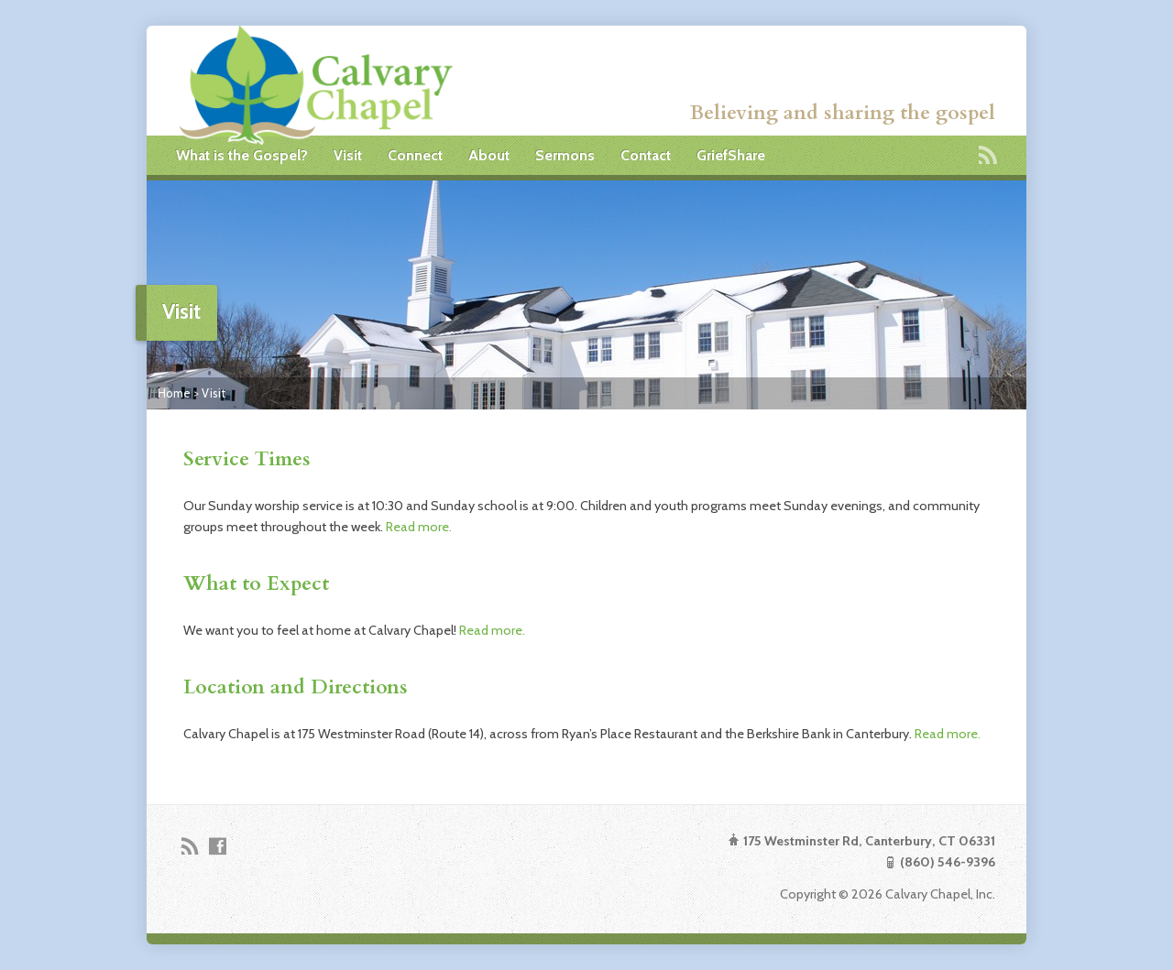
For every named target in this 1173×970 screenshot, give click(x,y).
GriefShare (730, 155)
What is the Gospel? (242, 155)
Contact (645, 155)
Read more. (419, 526)
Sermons (565, 155)
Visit (348, 155)
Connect (415, 155)
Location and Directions (295, 687)
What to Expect (256, 584)
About (489, 155)
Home (174, 393)
